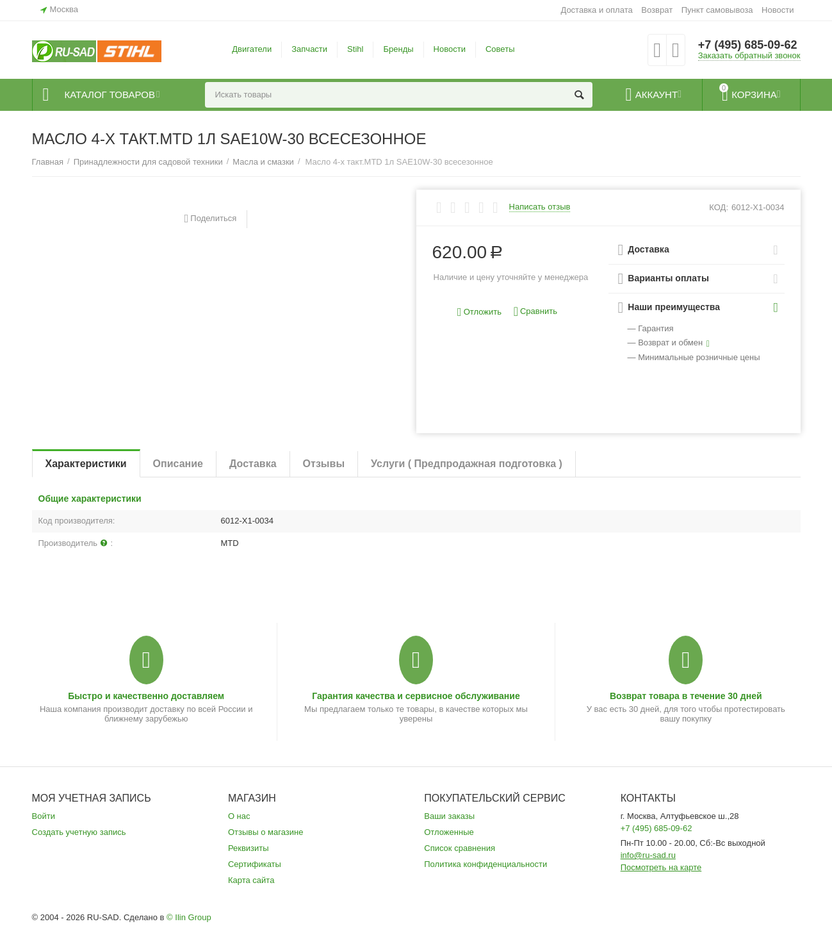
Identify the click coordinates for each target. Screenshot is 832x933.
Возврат (657, 10)
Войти (43, 816)
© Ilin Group (189, 917)
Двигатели (252, 49)
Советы (500, 49)
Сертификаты (254, 864)
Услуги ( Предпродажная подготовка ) (466, 463)
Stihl (355, 49)
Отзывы (324, 463)
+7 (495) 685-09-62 (747, 44)
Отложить (479, 312)
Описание (178, 463)
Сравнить (535, 312)
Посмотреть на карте (661, 867)
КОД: (718, 207)
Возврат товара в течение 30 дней (686, 696)
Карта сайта (251, 880)
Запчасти (309, 49)
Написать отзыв (540, 206)
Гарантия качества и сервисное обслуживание (415, 696)
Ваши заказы (449, 816)
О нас (239, 816)
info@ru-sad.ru (648, 855)
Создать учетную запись (79, 832)
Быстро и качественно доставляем (146, 696)
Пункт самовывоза (717, 10)
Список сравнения (459, 848)
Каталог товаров (110, 95)
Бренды (398, 49)
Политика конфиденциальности (485, 864)
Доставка (253, 463)
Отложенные (449, 832)
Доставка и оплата (596, 10)
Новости (778, 10)
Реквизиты (248, 848)
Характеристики (86, 463)
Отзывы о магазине (266, 832)
